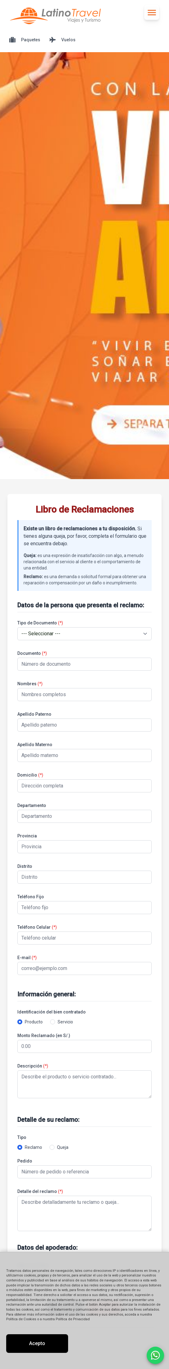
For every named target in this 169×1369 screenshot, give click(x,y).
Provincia (27, 835)
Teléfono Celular (37, 927)
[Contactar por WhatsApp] (155, 1355)
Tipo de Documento (40, 622)
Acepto (37, 1343)
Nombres (30, 683)
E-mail (27, 957)
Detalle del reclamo (40, 1191)
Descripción (32, 1065)
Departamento (31, 805)
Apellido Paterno (34, 714)
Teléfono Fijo (30, 896)
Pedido (24, 1160)
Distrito (24, 866)
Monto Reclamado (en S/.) (43, 1035)
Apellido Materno (34, 744)
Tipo (21, 1137)
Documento (32, 653)
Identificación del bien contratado (51, 1011)
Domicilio (30, 775)
